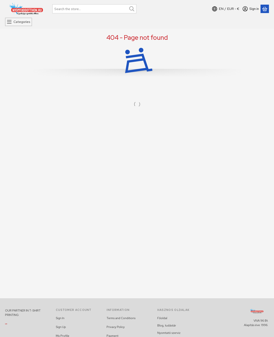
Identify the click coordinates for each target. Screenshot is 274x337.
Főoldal (162, 318)
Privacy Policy (116, 327)
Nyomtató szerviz (168, 333)
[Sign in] (251, 9)
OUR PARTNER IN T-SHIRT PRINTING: (23, 313)
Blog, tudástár (166, 325)
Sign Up (61, 327)
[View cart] (265, 9)
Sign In (60, 318)
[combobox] (94, 8)
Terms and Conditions (121, 318)
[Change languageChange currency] (225, 9)
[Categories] (18, 22)
